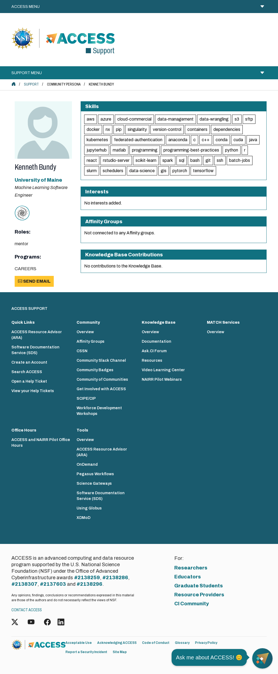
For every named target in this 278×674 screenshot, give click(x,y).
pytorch (179, 170)
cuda (238, 139)
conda (222, 139)
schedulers (113, 170)
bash (195, 160)
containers (197, 129)
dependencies (226, 129)
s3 (237, 119)
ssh (220, 160)
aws (90, 119)
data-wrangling (214, 119)
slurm (92, 170)
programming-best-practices (191, 150)
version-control (167, 129)
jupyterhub (97, 150)
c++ (206, 139)
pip (119, 129)
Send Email (34, 281)
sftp (249, 119)
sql (181, 160)
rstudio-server (116, 160)
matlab (119, 150)
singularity (137, 129)
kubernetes (97, 139)
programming (144, 150)
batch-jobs (239, 160)
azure (105, 119)
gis (163, 170)
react (92, 160)
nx (108, 129)
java (253, 139)
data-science (142, 170)
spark (167, 160)
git (208, 160)
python (231, 150)
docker (93, 129)
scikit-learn (145, 160)
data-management (175, 119)
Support (31, 84)
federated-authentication (138, 139)
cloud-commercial (134, 119)
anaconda (177, 139)
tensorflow (203, 170)
